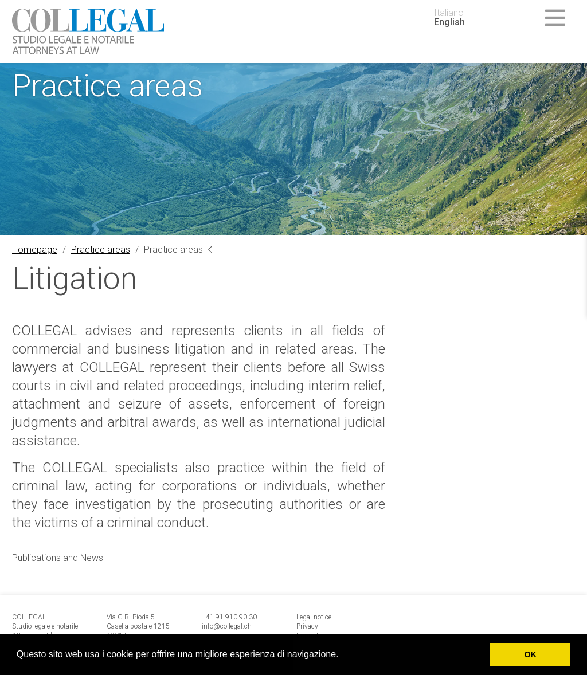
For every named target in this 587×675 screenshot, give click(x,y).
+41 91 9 (215, 617)
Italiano (449, 13)
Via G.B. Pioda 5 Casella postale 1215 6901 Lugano (138, 626)
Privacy (307, 626)
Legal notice (313, 617)
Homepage (34, 249)
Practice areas (100, 249)
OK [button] (530, 654)
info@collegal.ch (227, 626)
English (449, 22)
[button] (343, 655)
